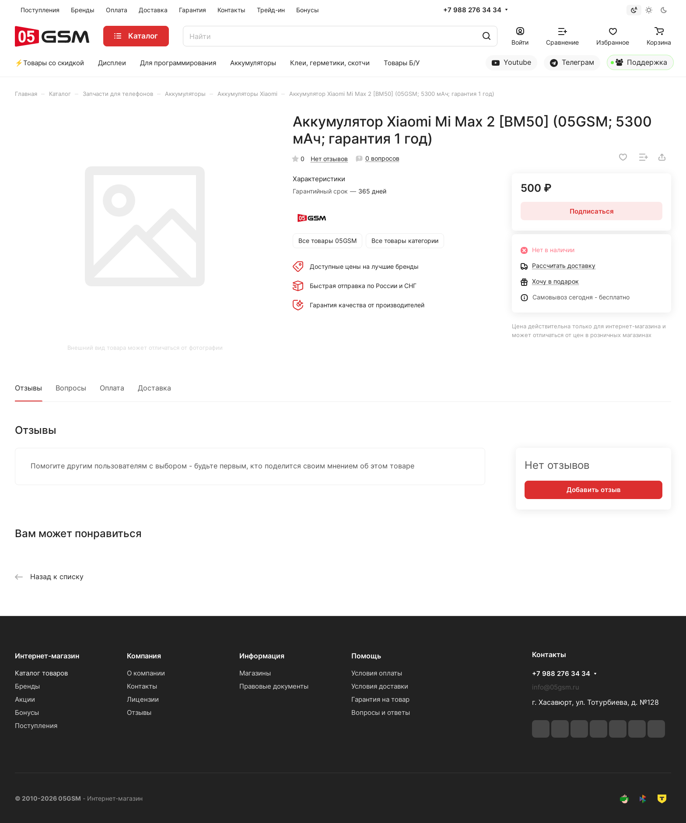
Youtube (511, 62)
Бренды (27, 686)
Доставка (154, 387)
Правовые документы (273, 686)
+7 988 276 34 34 (472, 10)
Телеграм (572, 62)
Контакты (142, 686)
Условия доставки (379, 686)
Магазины (255, 673)
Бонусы (27, 712)
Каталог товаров (41, 673)
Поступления (36, 725)
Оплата (112, 387)
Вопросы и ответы (380, 712)
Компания (144, 655)
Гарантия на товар (380, 699)
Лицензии (143, 699)
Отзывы (28, 387)
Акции (25, 699)
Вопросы (71, 387)
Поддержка (639, 64)
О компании (146, 673)
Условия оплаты (376, 673)
